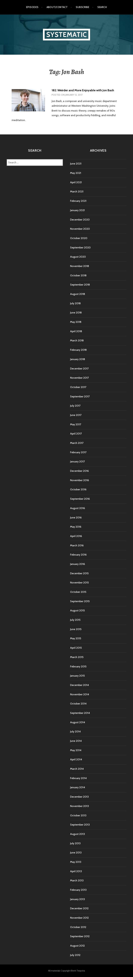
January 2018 (77, 359)
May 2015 (75, 638)
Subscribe (82, 7)
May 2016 (75, 526)
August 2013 (77, 834)
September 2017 (80, 396)
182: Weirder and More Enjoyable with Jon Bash (83, 90)
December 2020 (80, 219)
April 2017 (76, 433)
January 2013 (77, 899)
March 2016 (77, 545)
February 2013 (78, 889)
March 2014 (77, 768)
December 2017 (79, 368)
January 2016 (77, 564)
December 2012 (79, 908)
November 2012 (79, 917)
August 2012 (77, 945)
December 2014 (79, 685)
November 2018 (79, 266)
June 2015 (75, 629)
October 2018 (78, 275)
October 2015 (78, 591)
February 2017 (78, 452)
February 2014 (78, 778)
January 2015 (77, 675)
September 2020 (80, 247)
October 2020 (78, 238)
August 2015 (77, 610)
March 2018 (77, 340)
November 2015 (79, 582)
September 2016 (80, 498)
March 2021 (76, 191)
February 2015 (78, 666)
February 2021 (78, 200)
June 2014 (76, 740)
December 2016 (79, 470)
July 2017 (75, 405)
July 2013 (75, 843)
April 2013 (76, 871)
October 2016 (78, 489)
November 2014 (79, 694)
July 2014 (75, 731)
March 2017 (76, 443)
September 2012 (80, 936)
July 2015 (75, 619)
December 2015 (79, 573)
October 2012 (78, 927)
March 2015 (76, 657)
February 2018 (78, 349)
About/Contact (57, 7)
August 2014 (77, 722)
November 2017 (79, 377)
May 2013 (75, 861)
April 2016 (76, 536)
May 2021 (75, 173)
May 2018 (75, 321)
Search (102, 7)
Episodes (32, 7)
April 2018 (76, 331)
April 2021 (76, 182)
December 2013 (79, 796)
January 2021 (77, 210)
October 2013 (78, 815)
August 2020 (78, 256)
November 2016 (79, 480)
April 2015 (76, 647)
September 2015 (80, 601)
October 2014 (78, 703)
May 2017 (75, 424)
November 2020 (80, 228)
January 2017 (77, 461)
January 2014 (77, 787)
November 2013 (79, 806)
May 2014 (75, 750)
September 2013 (80, 824)
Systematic (66, 34)
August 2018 (77, 294)
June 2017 (75, 415)
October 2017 (78, 387)
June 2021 (75, 163)
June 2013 (76, 852)
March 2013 (77, 880)
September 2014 (80, 713)
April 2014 (76, 759)
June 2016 (76, 517)
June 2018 (76, 312)
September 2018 (80, 284)
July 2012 (75, 955)
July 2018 (75, 303)
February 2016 (78, 554)
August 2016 (77, 508)
